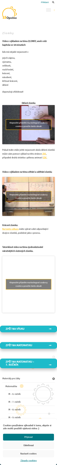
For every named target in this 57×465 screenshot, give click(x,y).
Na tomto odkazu (10, 229)
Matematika (11, 386)
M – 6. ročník (14, 394)
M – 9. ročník (14, 417)
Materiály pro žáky (11, 378)
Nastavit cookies (28, 453)
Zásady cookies (29, 460)
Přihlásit (45, 2)
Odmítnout (28, 445)
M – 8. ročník (14, 409)
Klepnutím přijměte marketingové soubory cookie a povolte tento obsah (28, 125)
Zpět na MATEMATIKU (28, 345)
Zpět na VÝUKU (28, 328)
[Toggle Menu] (48, 9)
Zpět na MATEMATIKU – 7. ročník (28, 363)
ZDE (44, 153)
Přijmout (28, 437)
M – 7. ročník (14, 402)
